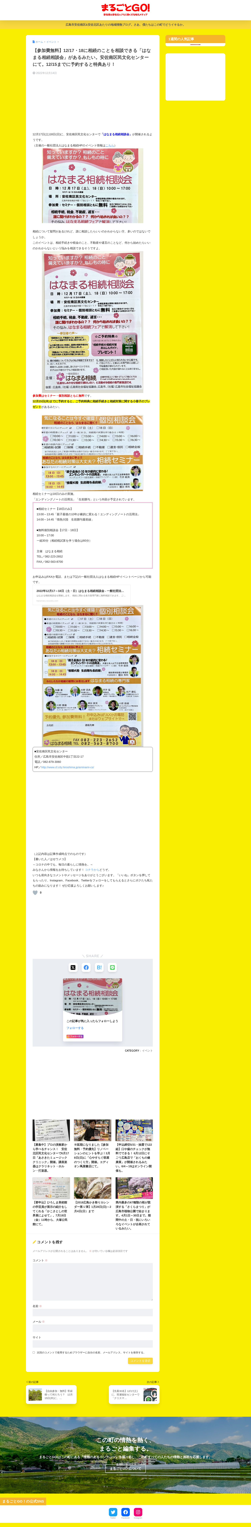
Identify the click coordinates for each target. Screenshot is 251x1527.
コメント (40, 1260)
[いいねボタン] (35, 892)
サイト (37, 1337)
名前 (37, 1306)
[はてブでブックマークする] (99, 967)
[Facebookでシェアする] (86, 967)
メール (39, 1322)
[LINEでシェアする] (113, 967)
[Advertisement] (93, 104)
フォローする (75, 1028)
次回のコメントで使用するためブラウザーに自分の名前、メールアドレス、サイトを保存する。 (91, 1352)
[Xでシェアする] (72, 967)
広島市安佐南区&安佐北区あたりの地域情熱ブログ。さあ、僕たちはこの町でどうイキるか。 (125, 24)
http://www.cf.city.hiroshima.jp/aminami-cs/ (68, 767)
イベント (147, 1051)
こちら (109, 145)
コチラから (92, 869)
